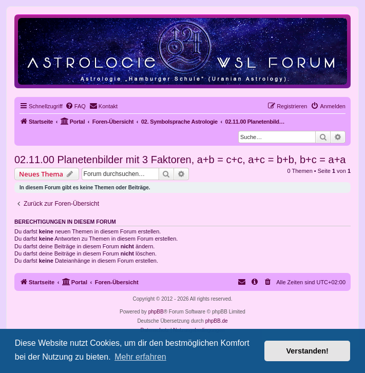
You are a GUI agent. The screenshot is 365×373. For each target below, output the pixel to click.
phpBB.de (216, 321)
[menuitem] (75, 106)
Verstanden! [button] (307, 351)
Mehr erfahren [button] (140, 356)
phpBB (156, 312)
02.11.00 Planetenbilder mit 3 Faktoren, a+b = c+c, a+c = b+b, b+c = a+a (179, 159)
